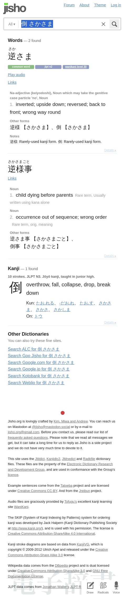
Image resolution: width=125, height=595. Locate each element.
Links (12, 82)
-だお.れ (66, 303)
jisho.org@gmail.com (23, 432)
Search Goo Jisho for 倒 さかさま (39, 355)
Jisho (14, 8)
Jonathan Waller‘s (56, 587)
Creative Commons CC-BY (37, 491)
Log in (116, 5)
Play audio (16, 75)
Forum (69, 5)
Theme (100, 5)
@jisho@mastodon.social (51, 427)
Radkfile (89, 459)
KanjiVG (83, 544)
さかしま (62, 309)
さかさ (42, 309)
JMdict (40, 459)
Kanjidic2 (53, 459)
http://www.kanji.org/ (27, 528)
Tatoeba (66, 485)
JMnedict (68, 459)
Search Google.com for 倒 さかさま (41, 362)
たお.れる (45, 303)
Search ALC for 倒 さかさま (34, 349)
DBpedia (61, 565)
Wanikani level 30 (75, 66)
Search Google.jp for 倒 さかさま (39, 369)
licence (13, 475)
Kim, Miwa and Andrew (70, 421)
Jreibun (84, 491)
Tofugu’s (70, 501)
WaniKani (21, 507)
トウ (38, 316)
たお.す (86, 303)
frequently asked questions (28, 437)
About (85, 5)
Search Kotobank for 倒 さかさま (39, 376)
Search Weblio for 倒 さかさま (36, 382)
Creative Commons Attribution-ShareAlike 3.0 (51, 571)
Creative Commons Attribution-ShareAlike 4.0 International (51, 533)
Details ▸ (110, 150)
